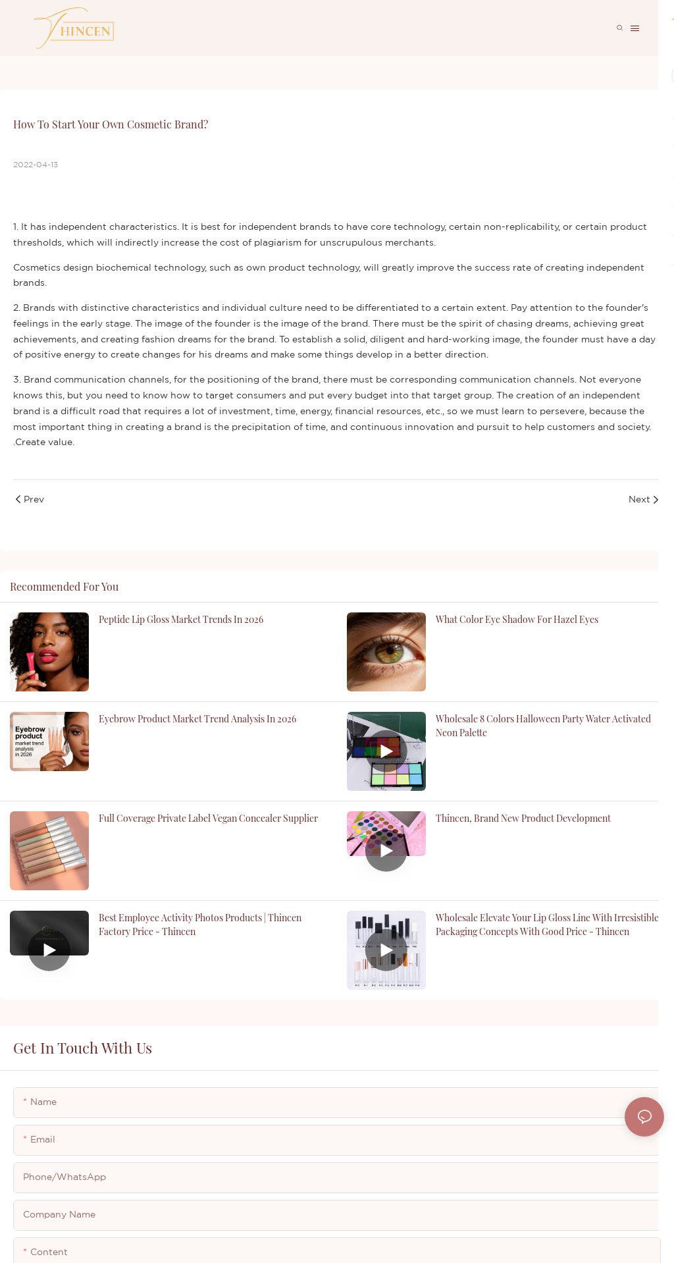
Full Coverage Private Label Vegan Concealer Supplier (208, 818)
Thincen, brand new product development (523, 818)
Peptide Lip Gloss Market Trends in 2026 (181, 619)
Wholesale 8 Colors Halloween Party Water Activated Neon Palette (543, 725)
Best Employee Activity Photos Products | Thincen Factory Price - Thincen (200, 924)
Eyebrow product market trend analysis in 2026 (197, 718)
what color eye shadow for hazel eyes (517, 619)
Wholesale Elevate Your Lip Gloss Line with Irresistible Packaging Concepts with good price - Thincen (547, 924)
